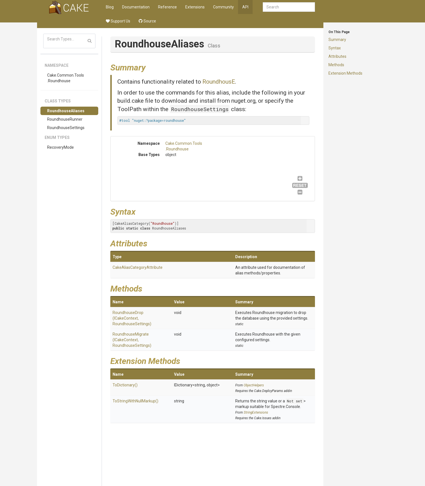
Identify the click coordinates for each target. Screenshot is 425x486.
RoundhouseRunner (65, 119)
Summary (337, 39)
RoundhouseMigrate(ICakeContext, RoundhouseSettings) (132, 340)
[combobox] (289, 7)
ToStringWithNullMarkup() (135, 401)
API (245, 7)
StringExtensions (256, 412)
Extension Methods (345, 73)
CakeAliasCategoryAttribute (138, 267)
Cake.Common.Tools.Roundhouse (65, 78)
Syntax (334, 48)
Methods (336, 65)
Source (147, 21)
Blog (110, 7)
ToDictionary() (125, 385)
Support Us (118, 21)
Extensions (195, 7)
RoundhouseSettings (65, 127)
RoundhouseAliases (65, 111)
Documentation (136, 7)
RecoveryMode (60, 147)
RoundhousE (218, 81)
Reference (167, 7)
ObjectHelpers (254, 385)
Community (223, 7)
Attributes (337, 56)
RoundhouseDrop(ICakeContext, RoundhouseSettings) (132, 318)
